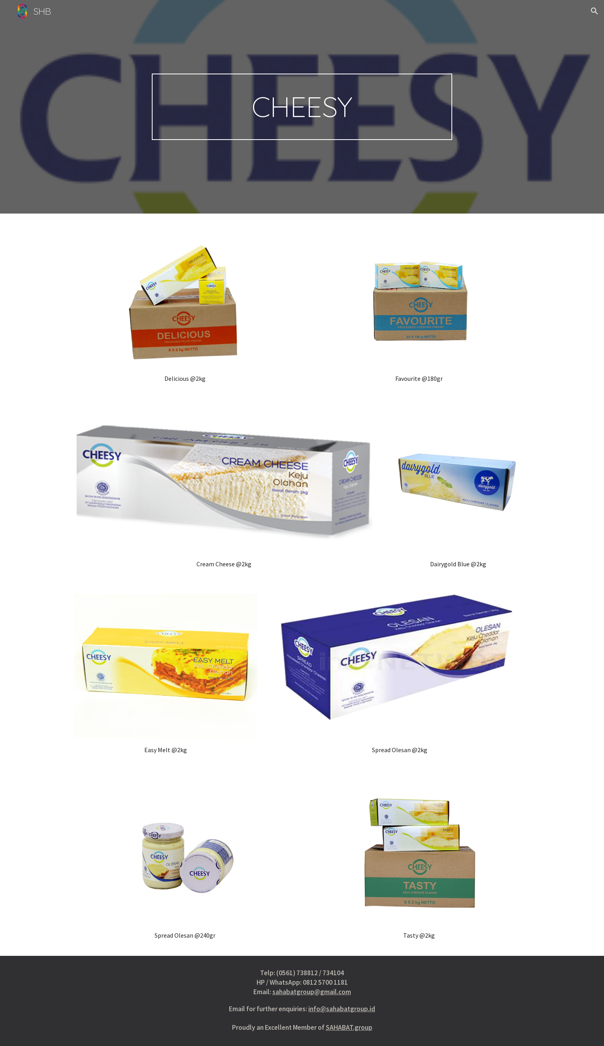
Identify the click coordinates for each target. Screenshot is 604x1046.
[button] (594, 11)
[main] (302, 107)
